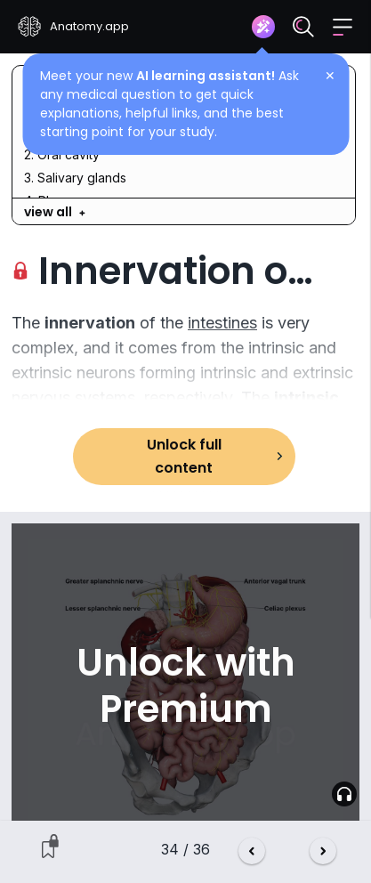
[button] (342, 27)
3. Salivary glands (75, 177)
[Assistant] (263, 26)
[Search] (303, 26)
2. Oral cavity (62, 154)
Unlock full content (184, 456)
